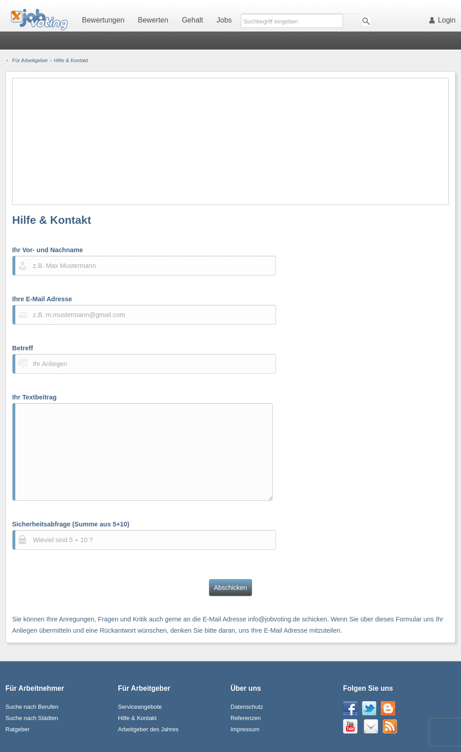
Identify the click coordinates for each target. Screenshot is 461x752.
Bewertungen (103, 20)
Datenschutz (246, 706)
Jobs (224, 20)
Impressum (244, 729)
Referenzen (245, 718)
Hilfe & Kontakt (137, 718)
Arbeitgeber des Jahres (148, 729)
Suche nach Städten (31, 718)
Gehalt (192, 20)
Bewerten (153, 20)
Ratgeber (17, 729)
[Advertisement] (231, 141)
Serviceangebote (140, 706)
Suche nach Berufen (32, 706)
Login (444, 20)
